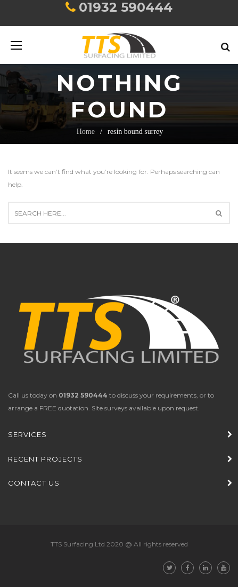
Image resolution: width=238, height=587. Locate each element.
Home (86, 132)
